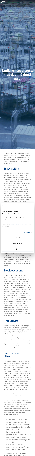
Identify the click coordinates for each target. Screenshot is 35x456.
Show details (26, 232)
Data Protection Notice (18, 224)
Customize (17, 243)
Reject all (17, 249)
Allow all (17, 238)
